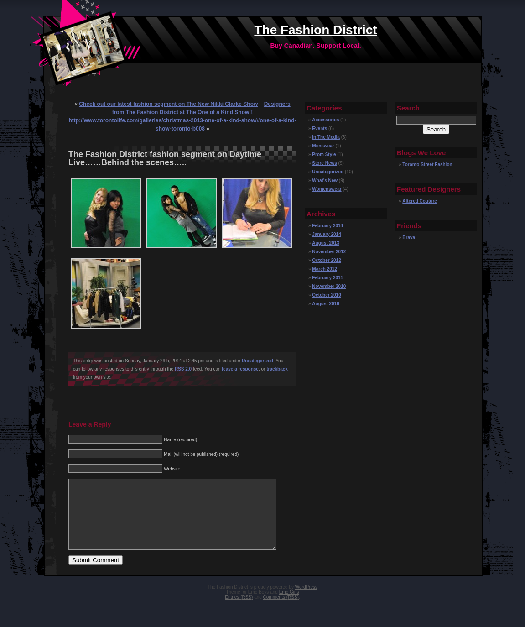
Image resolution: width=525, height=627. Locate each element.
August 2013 (325, 243)
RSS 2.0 (183, 368)
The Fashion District (315, 30)
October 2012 (326, 260)
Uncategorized (257, 360)
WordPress (306, 600)
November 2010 (329, 286)
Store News (324, 163)
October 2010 (326, 295)
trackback (277, 368)
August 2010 (325, 303)
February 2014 (327, 225)
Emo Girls (289, 605)
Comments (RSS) (281, 610)
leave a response (240, 368)
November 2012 (329, 251)
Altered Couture (419, 201)
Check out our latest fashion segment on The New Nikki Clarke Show (168, 104)
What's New (325, 180)
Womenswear (326, 189)
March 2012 (324, 269)
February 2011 (327, 277)
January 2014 (326, 234)
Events (319, 128)
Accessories (325, 119)
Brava (408, 237)
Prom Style (324, 154)
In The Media (326, 137)
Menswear (323, 145)
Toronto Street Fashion (427, 164)
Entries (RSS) (239, 610)
